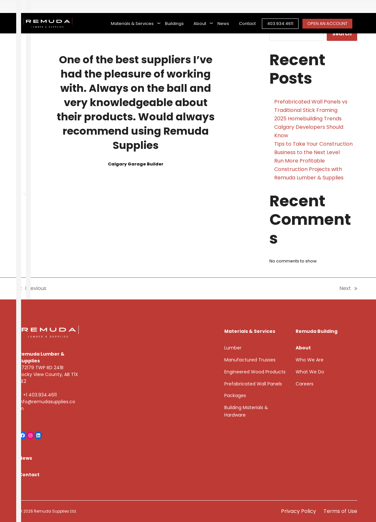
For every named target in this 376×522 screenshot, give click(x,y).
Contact (29, 474)
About (303, 348)
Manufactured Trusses (250, 360)
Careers (304, 384)
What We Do (310, 372)
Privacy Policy (298, 511)
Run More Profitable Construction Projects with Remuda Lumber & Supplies (309, 169)
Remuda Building (316, 331)
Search (342, 33)
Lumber (232, 348)
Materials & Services (249, 331)
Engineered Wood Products (255, 372)
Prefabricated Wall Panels (253, 384)
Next (348, 289)
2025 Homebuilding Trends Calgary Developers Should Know (308, 127)
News (25, 458)
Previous (32, 289)
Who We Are (309, 360)
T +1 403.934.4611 (38, 395)
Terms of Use (340, 511)
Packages (235, 395)
